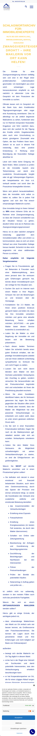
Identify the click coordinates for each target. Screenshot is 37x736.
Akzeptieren (18, 717)
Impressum (19, 733)
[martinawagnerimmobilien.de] (15, 7)
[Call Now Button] (32, 732)
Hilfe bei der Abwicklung (18, 37)
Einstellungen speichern (18, 728)
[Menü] (30, 7)
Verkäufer (18, 43)
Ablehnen (18, 723)
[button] (34, 685)
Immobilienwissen (14, 40)
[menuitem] (25, 7)
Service (26, 40)
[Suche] (25, 7)
